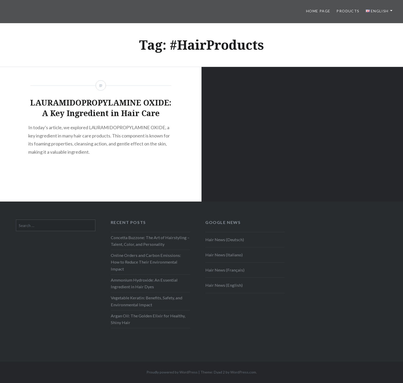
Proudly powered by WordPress (172, 372)
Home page (318, 11)
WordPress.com (243, 372)
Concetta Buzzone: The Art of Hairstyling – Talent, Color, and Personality (150, 241)
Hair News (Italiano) (224, 254)
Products (347, 11)
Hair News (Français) (224, 269)
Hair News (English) (224, 285)
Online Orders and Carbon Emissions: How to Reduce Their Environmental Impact (146, 262)
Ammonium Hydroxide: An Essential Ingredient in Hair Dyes (144, 283)
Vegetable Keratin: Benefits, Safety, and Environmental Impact (146, 301)
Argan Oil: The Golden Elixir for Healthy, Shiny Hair (148, 319)
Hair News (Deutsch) (224, 239)
